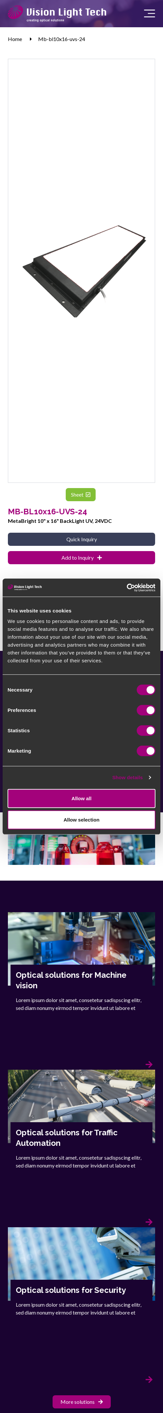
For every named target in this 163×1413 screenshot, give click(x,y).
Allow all (82, 798)
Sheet (80, 494)
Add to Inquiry (81, 557)
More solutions (81, 1402)
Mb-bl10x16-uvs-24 (61, 39)
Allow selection (81, 820)
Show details (127, 777)
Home (15, 39)
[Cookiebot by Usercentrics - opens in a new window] (126, 587)
